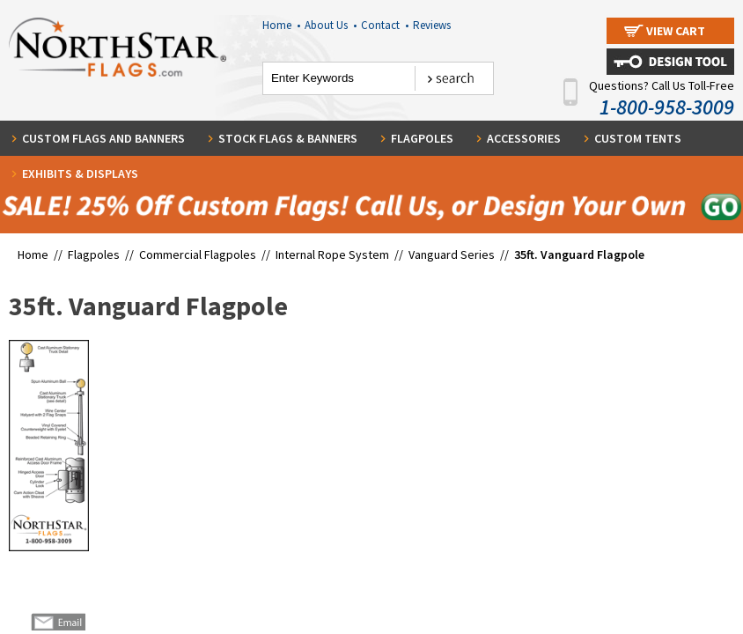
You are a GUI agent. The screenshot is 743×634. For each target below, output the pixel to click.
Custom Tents (637, 138)
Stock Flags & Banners (287, 138)
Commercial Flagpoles (199, 254)
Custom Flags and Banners (103, 138)
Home (281, 25)
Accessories (524, 138)
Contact (384, 25)
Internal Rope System (334, 254)
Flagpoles (422, 138)
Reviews (432, 25)
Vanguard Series (452, 254)
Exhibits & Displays (80, 173)
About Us (331, 25)
